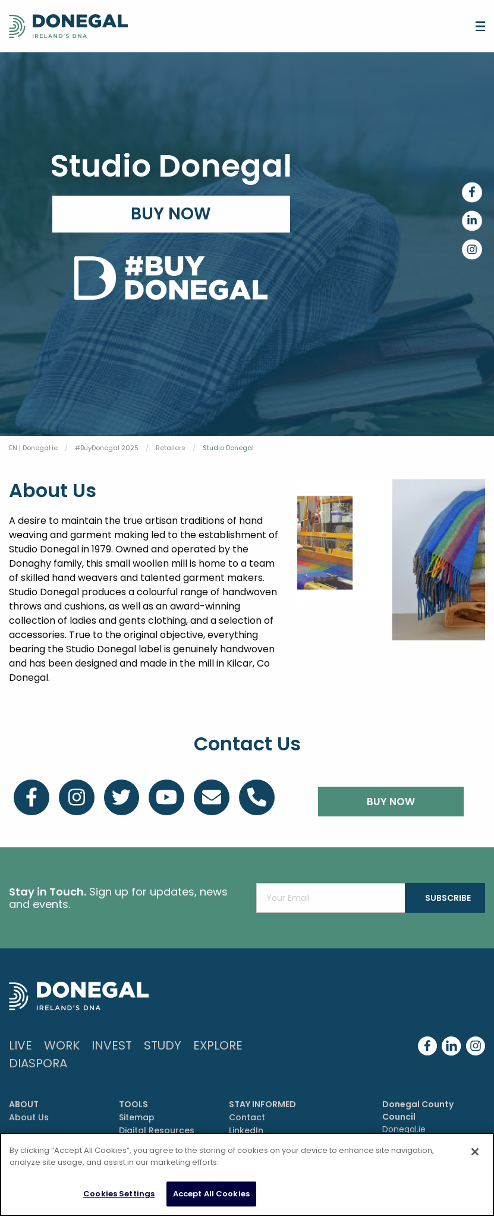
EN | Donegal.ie (33, 448)
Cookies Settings (119, 1193)
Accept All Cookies (211, 1193)
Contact (247, 1117)
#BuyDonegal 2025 (107, 448)
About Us (29, 1117)
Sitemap (137, 1117)
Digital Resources (156, 1130)
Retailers (170, 448)
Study (162, 1045)
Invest (112, 1045)
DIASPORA (38, 1063)
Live (20, 1045)
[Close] (475, 1152)
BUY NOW (391, 801)
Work (62, 1045)
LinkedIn (246, 1130)
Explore (218, 1045)
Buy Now (171, 213)
